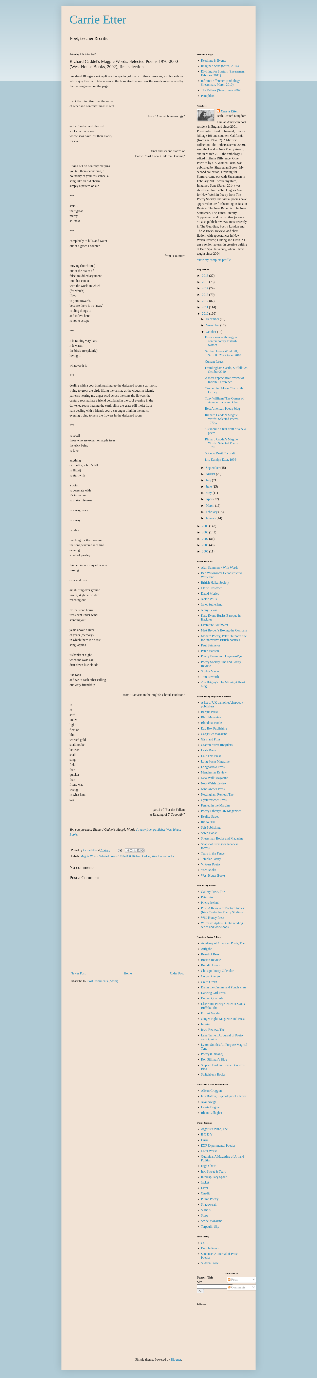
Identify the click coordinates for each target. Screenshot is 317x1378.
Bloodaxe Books (211, 722)
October (211, 331)
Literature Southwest (214, 625)
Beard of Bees (210, 954)
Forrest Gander (210, 1013)
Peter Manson (210, 651)
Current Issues (214, 361)
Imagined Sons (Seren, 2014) (220, 66)
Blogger (176, 1359)
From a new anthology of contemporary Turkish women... (221, 341)
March (210, 505)
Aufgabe (206, 949)
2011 (205, 307)
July (209, 480)
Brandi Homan (210, 965)
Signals (205, 1210)
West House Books (163, 856)
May (209, 493)
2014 (205, 288)
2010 (205, 313)
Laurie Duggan (210, 1107)
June (209, 486)
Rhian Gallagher (211, 1112)
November (213, 325)
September (213, 467)
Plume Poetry (210, 1199)
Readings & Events (213, 60)
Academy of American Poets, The (223, 943)
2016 (205, 275)
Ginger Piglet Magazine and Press (223, 1018)
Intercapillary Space (214, 1177)
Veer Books (208, 870)
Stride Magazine (211, 1221)
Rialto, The (208, 822)
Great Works (209, 1151)
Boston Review (211, 959)
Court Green (209, 982)
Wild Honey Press (212, 917)
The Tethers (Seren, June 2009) (221, 90)
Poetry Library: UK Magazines (221, 811)
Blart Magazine (211, 717)
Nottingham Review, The (217, 794)
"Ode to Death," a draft (220, 453)
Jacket (205, 1182)
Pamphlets (208, 95)
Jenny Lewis (209, 610)
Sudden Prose (210, 1263)
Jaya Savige (208, 1101)
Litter (204, 1188)
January (211, 518)
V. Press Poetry (211, 864)
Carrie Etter (98, 19)
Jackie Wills (209, 599)
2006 (205, 545)
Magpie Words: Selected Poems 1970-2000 (105, 856)
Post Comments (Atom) (102, 981)
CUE (204, 1242)
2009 (205, 526)
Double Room (210, 1248)
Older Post (177, 973)
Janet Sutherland (211, 604)
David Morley (210, 593)
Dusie (204, 1140)
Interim (205, 1024)
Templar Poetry (211, 859)
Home (128, 973)
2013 (205, 294)
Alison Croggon (211, 1090)
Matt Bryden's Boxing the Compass (224, 630)
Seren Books (209, 833)
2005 (205, 551)
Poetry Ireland (210, 902)
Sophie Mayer (210, 671)
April (209, 499)
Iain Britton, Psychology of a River (223, 1096)
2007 (205, 539)
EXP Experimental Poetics (218, 1145)
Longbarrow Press (213, 767)
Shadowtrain (209, 1204)
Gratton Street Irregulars (216, 745)
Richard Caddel (141, 856)
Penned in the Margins (215, 805)
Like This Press (211, 756)
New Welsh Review (213, 783)
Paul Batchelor (210, 645)
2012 (205, 301)
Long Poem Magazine (215, 761)
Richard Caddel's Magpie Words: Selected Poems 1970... (222, 418)
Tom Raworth (210, 676)
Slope (204, 1215)
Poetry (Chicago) (212, 1054)
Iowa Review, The (212, 1029)
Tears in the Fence (213, 853)
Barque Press (209, 712)
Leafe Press (208, 750)
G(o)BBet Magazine (214, 734)
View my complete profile (214, 260)
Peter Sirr (207, 897)
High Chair (208, 1166)
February (212, 512)
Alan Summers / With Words (219, 567)
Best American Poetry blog (222, 408)
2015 (205, 282)
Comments (236, 1287)
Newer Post (78, 973)
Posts (233, 1279)
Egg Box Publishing (214, 728)
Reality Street (210, 816)
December (213, 319)
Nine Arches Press (213, 789)
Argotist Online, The (214, 1129)
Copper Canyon (211, 976)
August (211, 474)
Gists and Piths (210, 739)
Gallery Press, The (213, 891)
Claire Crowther (211, 588)
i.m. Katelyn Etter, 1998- (221, 459)
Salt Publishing (211, 827)
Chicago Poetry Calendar (217, 970)
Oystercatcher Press (214, 800)
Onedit (205, 1193)
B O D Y (206, 1134)
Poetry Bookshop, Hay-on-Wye (221, 656)
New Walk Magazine (214, 778)
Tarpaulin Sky (210, 1226)
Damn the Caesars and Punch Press (223, 987)
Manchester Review (214, 772)
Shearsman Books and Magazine (222, 838)
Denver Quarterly (212, 998)
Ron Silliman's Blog (214, 1059)
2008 (205, 532)
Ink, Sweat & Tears (213, 1171)
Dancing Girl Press (213, 993)
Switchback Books (213, 1074)
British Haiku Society (215, 582)
